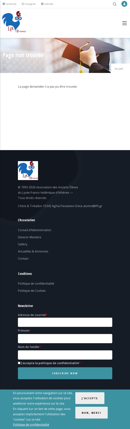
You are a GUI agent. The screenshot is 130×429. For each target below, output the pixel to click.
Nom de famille (28, 347)
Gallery (22, 244)
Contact (23, 258)
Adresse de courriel (32, 315)
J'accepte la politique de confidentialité (50, 363)
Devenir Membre (29, 237)
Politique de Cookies (32, 291)
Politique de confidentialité (36, 283)
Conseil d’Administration (34, 230)
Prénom (23, 331)
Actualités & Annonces (33, 251)
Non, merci (91, 413)
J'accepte (90, 399)
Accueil (119, 68)
